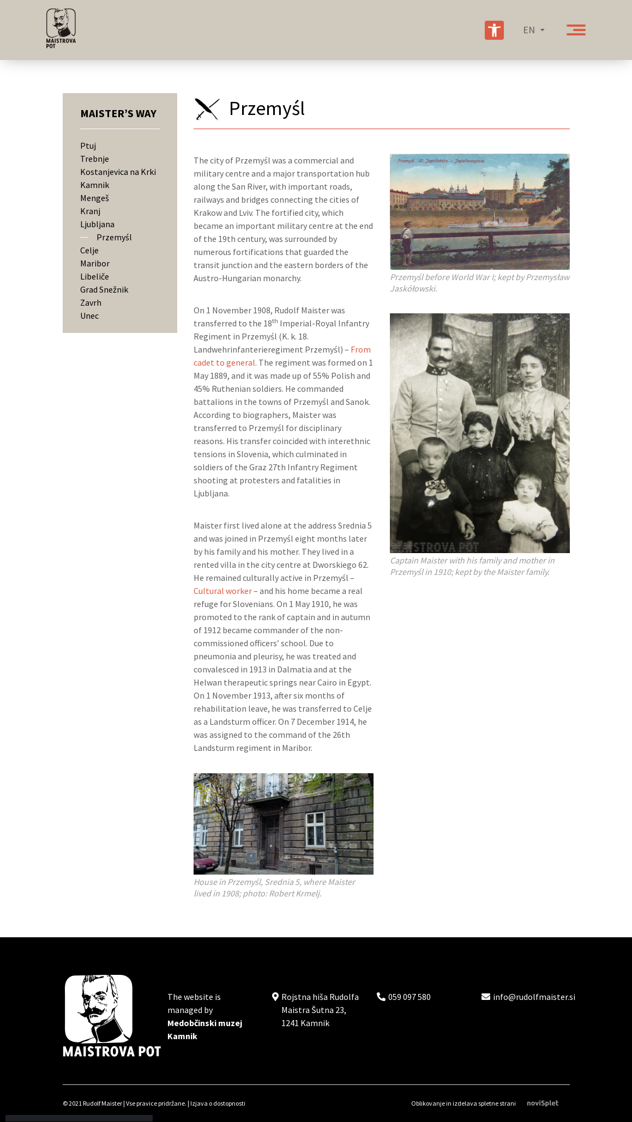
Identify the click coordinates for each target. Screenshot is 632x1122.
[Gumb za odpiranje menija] (576, 30)
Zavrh (90, 302)
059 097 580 (409, 996)
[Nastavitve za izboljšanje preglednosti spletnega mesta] (494, 30)
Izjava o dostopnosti (217, 1103)
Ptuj (88, 145)
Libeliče (94, 276)
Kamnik (94, 184)
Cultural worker (223, 590)
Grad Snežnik (104, 289)
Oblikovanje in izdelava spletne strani (490, 1103)
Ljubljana (97, 224)
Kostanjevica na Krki (118, 171)
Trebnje (94, 158)
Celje (89, 250)
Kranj (90, 210)
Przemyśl (114, 237)
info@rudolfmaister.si (534, 996)
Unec (89, 315)
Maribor (95, 263)
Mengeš (94, 197)
